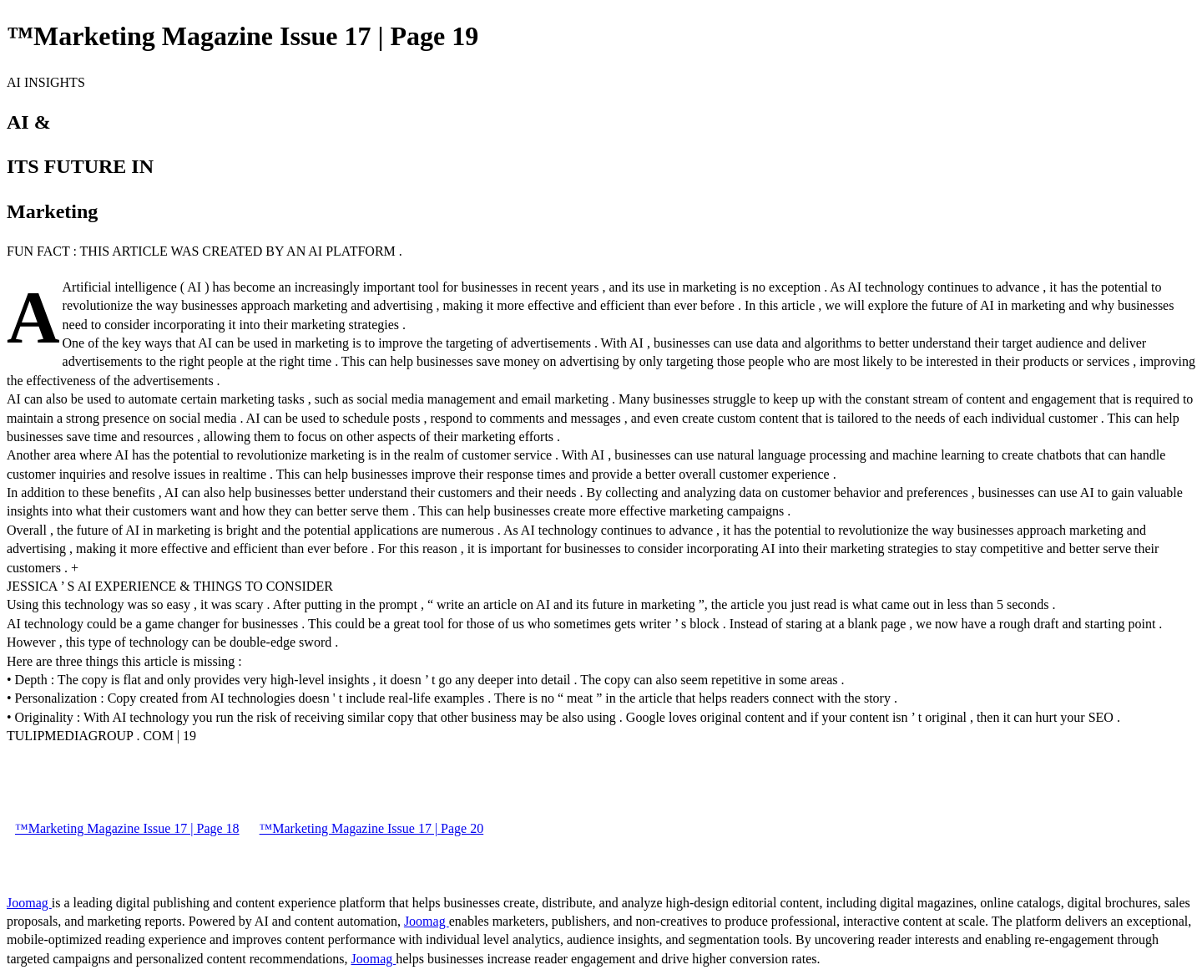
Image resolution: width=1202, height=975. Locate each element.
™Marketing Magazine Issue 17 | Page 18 (127, 828)
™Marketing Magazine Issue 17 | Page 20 (372, 828)
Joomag (29, 903)
